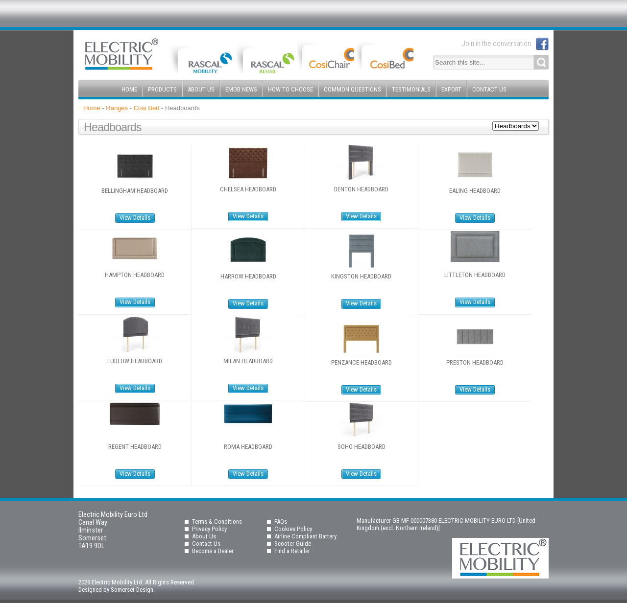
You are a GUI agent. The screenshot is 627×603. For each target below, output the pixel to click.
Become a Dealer (213, 551)
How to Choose (290, 89)
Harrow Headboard (248, 276)
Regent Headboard (135, 446)
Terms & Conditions (217, 521)
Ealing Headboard (475, 190)
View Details (135, 217)
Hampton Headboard (135, 275)
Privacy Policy (209, 529)
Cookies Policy (293, 529)
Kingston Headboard (361, 276)
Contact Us (489, 89)
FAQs (280, 521)
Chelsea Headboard (248, 189)
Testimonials (411, 89)
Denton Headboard (361, 189)
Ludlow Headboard (134, 361)
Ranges (117, 108)
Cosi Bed (147, 108)
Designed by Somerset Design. (116, 589)
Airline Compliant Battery (305, 536)
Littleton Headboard (475, 275)
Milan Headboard (248, 361)
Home (129, 89)
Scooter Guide (292, 543)
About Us (201, 89)
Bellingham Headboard (134, 190)
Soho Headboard (362, 446)
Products (162, 89)
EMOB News (241, 89)
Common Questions (352, 89)
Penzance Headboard (361, 362)
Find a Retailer (292, 551)
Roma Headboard (248, 446)
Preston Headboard (475, 362)
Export (451, 89)
